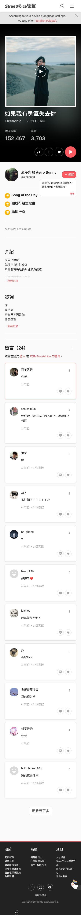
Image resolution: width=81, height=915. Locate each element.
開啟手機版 (40, 895)
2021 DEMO (36, 121)
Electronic (13, 121)
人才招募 (60, 857)
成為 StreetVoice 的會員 (45, 356)
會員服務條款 (11, 865)
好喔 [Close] (72, 193)
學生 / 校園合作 (38, 865)
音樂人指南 (62, 876)
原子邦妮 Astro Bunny (38, 172)
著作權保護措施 (13, 872)
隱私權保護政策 (13, 869)
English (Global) (46, 20)
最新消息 (9, 861)
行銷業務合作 (37, 861)
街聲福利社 (36, 857)
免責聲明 (9, 876)
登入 (22, 356)
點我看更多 (40, 811)
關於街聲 (9, 857)
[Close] (76, 16)
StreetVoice (20, 6)
